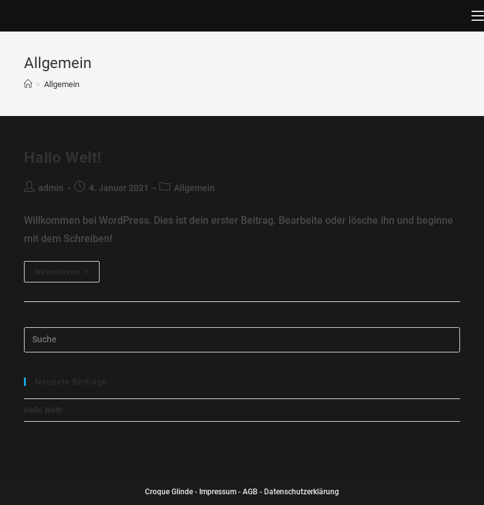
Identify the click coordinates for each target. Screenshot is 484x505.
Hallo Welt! (63, 157)
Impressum (217, 491)
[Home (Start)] (28, 84)
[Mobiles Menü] (477, 15)
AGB (250, 491)
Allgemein (194, 188)
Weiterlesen (62, 272)
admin (51, 188)
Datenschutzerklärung (301, 491)
